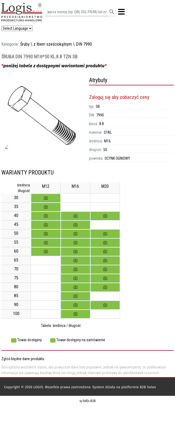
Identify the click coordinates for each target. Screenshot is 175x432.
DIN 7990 (84, 44)
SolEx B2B (89, 401)
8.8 (101, 124)
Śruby (25, 44)
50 (105, 150)
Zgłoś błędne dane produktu (22, 359)
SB (98, 106)
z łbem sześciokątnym (52, 44)
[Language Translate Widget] (17, 28)
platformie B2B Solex (138, 387)
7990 (100, 115)
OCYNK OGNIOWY (117, 158)
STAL (108, 132)
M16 (107, 141)
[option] (43, 118)
